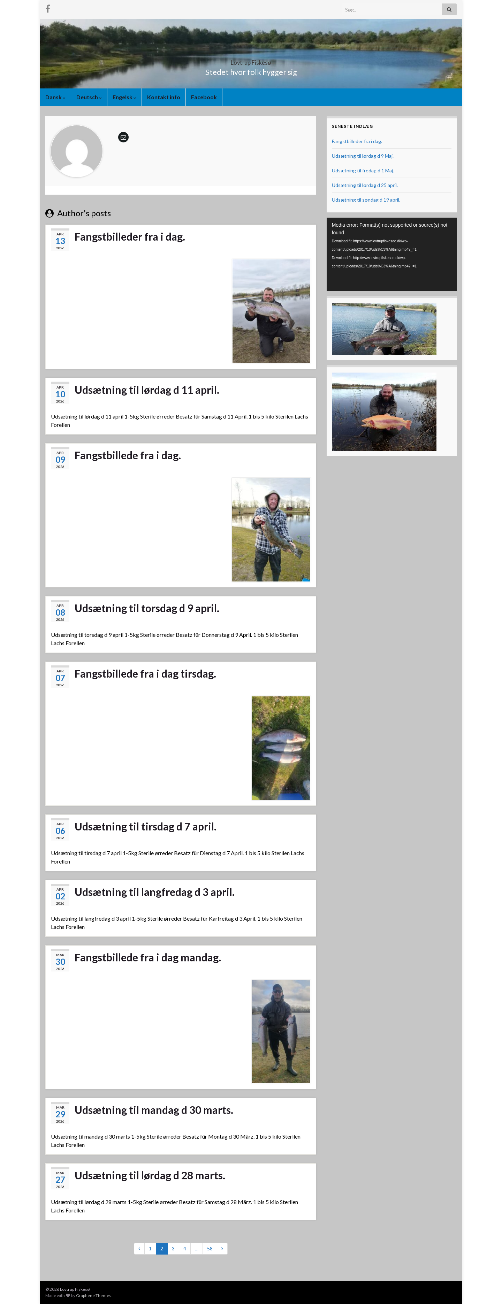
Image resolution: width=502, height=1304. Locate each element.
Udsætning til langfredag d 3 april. (155, 891)
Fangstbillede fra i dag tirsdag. (145, 673)
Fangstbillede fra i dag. (128, 455)
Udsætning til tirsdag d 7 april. (145, 826)
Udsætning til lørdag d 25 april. (365, 185)
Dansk (55, 97)
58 (210, 1248)
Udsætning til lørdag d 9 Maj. (363, 156)
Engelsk (124, 97)
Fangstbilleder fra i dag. (130, 236)
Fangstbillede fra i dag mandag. (148, 957)
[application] (392, 254)
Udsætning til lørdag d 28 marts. (150, 1175)
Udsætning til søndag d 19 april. (366, 200)
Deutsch (89, 97)
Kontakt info (163, 97)
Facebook (204, 97)
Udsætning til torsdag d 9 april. (147, 608)
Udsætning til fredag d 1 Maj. (363, 170)
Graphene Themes (93, 1295)
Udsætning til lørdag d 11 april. (147, 389)
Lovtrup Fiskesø (251, 60)
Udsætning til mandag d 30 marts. (154, 1109)
